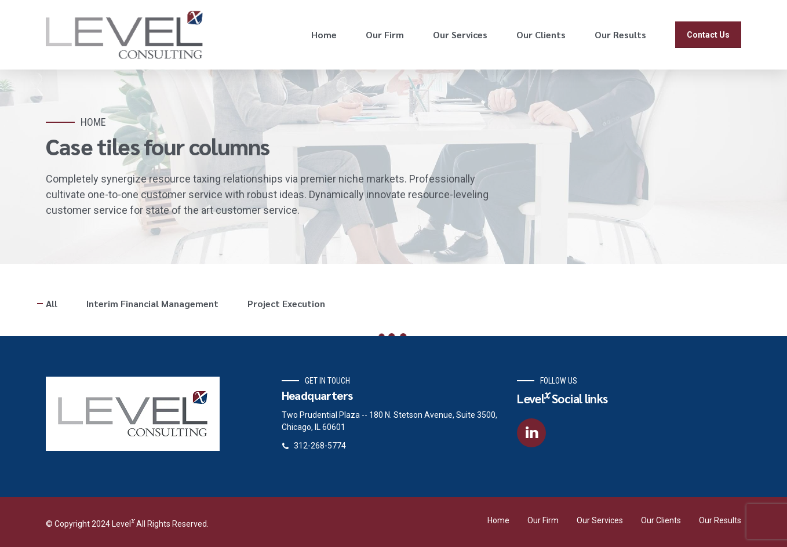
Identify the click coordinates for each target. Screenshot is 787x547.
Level (124, 523)
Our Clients (541, 34)
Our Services (460, 34)
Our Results (620, 34)
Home (324, 34)
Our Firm (385, 34)
